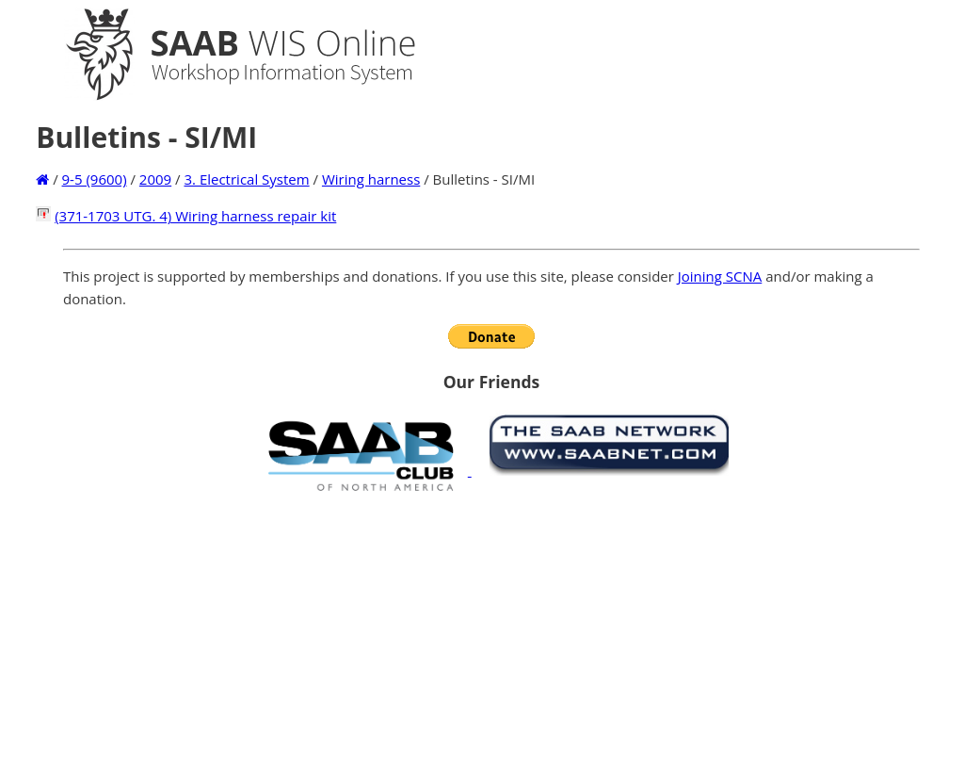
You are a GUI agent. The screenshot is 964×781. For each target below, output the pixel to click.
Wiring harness (371, 179)
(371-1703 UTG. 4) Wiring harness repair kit (195, 215)
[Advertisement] (491, 636)
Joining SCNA (720, 276)
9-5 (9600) (94, 179)
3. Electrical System (246, 179)
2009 (155, 179)
